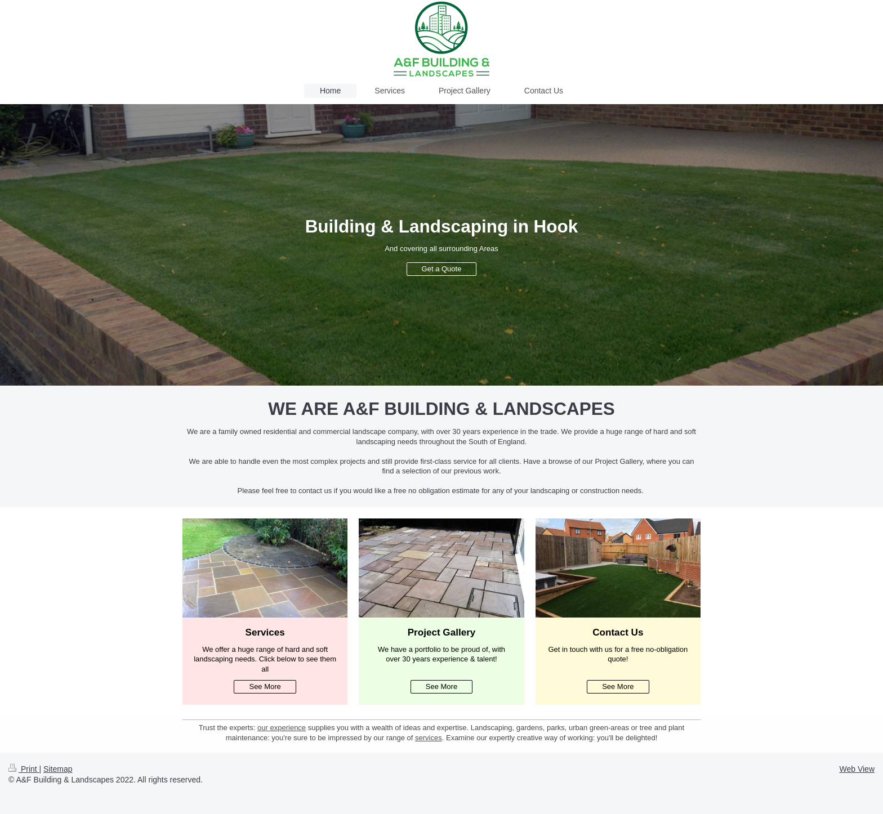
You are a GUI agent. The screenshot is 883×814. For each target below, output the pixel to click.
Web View (857, 768)
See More (264, 686)
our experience (281, 727)
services (428, 738)
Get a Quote (442, 269)
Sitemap (57, 768)
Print (23, 768)
